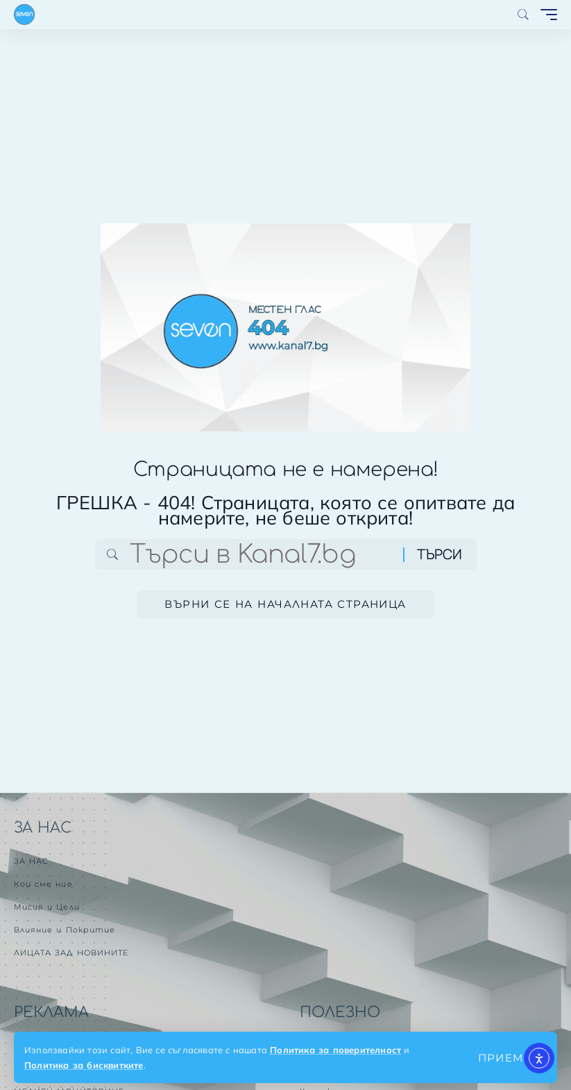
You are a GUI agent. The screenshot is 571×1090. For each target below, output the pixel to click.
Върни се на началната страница (285, 604)
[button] (505, 1058)
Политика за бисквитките (84, 1065)
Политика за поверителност (335, 1049)
